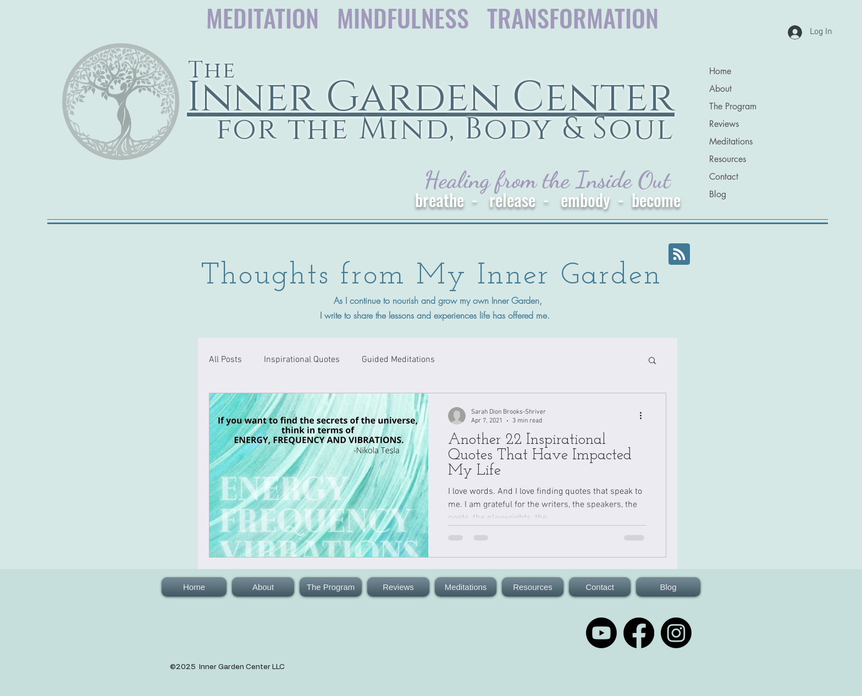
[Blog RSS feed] (679, 254)
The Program (732, 106)
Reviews (724, 124)
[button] (652, 361)
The (212, 70)
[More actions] (644, 415)
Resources (727, 159)
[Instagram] (676, 632)
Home (720, 71)
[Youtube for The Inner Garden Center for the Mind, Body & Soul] (601, 632)
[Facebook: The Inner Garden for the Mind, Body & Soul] (638, 632)
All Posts (225, 359)
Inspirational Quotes (302, 359)
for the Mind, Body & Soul (441, 129)
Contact (723, 176)
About (720, 88)
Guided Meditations (398, 359)
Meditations (731, 141)
